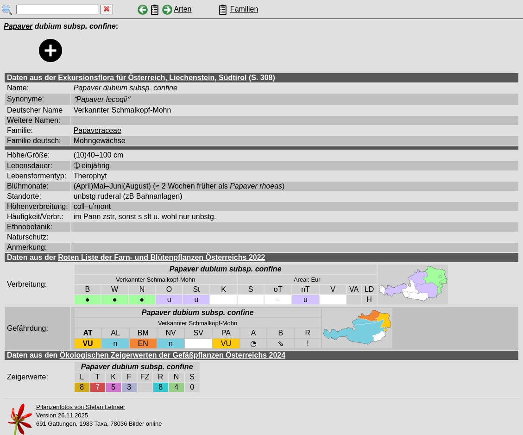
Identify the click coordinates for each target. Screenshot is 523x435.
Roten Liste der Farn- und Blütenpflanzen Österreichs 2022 (161, 257)
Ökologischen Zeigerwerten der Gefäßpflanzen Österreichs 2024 (172, 355)
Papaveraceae (97, 130)
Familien (244, 9)
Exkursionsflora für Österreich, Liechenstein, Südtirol (152, 78)
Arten (182, 9)
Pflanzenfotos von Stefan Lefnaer (80, 406)
